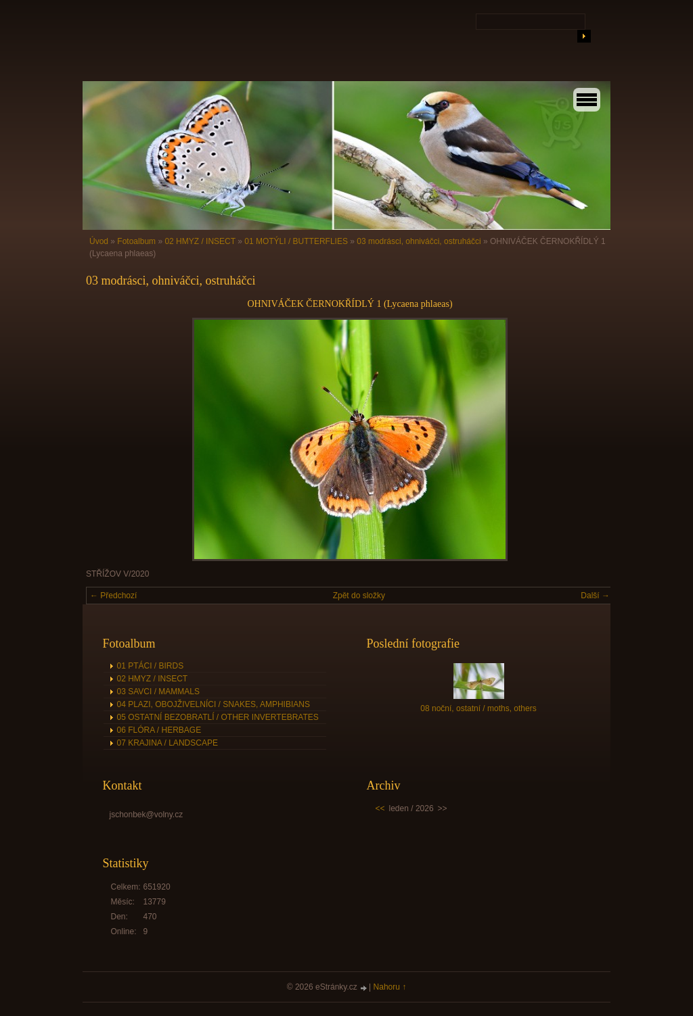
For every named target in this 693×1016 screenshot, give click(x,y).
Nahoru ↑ (390, 987)
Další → (595, 595)
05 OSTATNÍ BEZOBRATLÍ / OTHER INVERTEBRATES (218, 717)
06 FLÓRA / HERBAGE (159, 730)
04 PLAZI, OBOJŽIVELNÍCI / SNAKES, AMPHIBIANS (213, 704)
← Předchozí (113, 595)
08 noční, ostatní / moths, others (478, 708)
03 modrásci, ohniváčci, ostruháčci (418, 241)
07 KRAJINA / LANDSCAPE (167, 743)
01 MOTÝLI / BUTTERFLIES (296, 241)
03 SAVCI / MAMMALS (158, 691)
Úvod (98, 241)
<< (380, 808)
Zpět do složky (359, 595)
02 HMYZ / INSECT (199, 241)
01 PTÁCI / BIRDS (150, 666)
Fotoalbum (136, 241)
